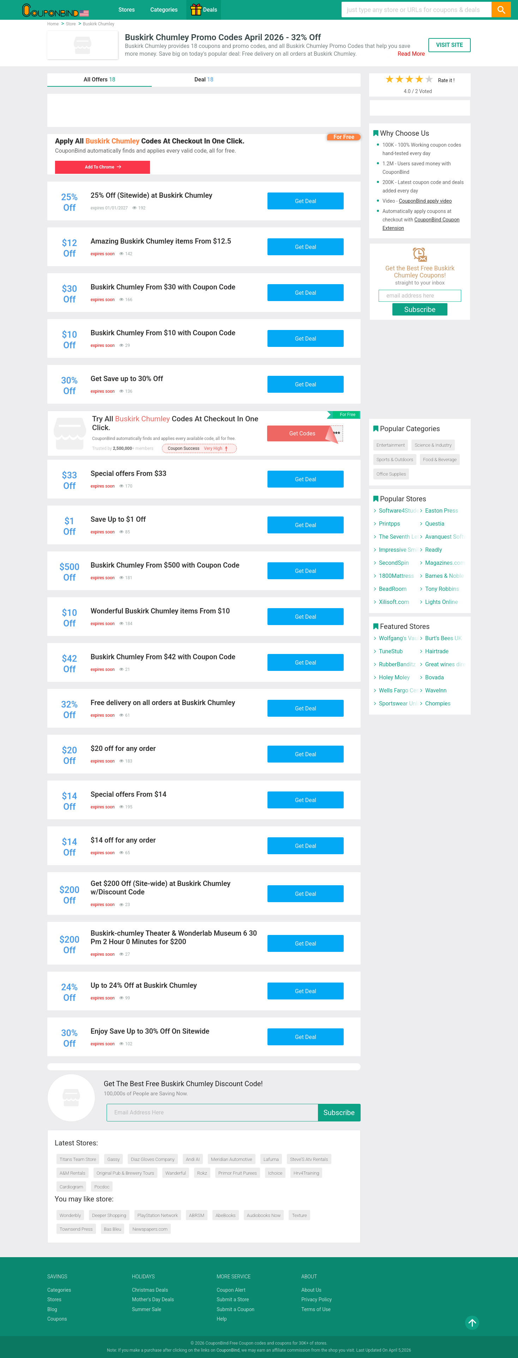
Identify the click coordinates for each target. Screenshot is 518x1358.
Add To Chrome (103, 167)
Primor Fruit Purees (237, 1173)
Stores (127, 9)
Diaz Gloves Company (152, 1159)
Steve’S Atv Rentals (309, 1159)
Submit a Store (233, 1299)
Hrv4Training (306, 1173)
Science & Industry (433, 445)
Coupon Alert (231, 1290)
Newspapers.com (149, 1229)
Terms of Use (316, 1309)
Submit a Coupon (235, 1309)
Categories (164, 9)
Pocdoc (101, 1186)
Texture (299, 1215)
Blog (52, 1309)
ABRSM (196, 1215)
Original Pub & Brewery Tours (125, 1173)
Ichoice (275, 1173)
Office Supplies (391, 474)
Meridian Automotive (231, 1159)
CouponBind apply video (425, 201)
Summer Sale (146, 1309)
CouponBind (227, 1350)
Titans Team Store (78, 1159)
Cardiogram (71, 1186)
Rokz (202, 1173)
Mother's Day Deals (153, 1299)
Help (222, 1319)
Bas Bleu (112, 1229)
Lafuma (271, 1159)
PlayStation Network (158, 1215)
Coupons (57, 1319)
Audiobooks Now (264, 1215)
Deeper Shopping (109, 1215)
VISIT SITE (449, 45)
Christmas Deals (150, 1290)
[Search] (501, 9)
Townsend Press (76, 1229)
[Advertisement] (204, 110)
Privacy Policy (316, 1299)
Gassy (113, 1159)
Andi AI (193, 1159)
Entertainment (391, 445)
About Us (311, 1290)
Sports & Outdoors (395, 459)
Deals (203, 9)
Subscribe (339, 1112)
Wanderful (175, 1173)
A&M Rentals (72, 1173)
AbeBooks (226, 1215)
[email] (233, 1112)
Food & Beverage (440, 459)
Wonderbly (70, 1215)
